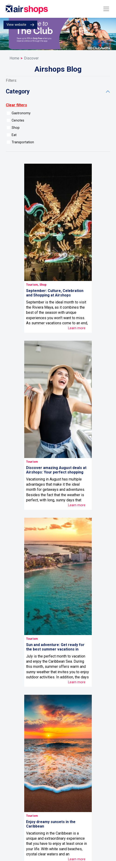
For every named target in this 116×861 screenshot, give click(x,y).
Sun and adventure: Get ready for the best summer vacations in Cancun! (55, 649)
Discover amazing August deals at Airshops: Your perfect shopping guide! (56, 472)
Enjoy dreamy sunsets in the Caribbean (50, 824)
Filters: (11, 80)
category (18, 91)
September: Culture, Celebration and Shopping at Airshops (54, 292)
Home (14, 58)
